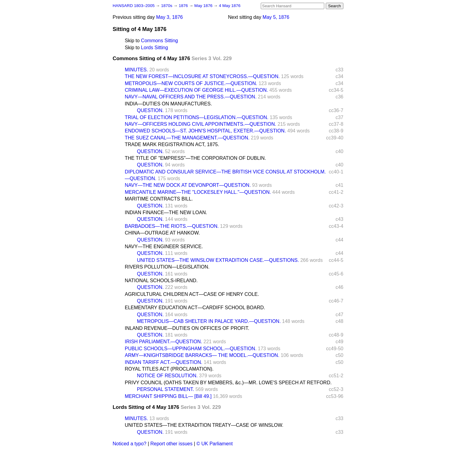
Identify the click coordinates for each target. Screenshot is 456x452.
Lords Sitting (154, 47)
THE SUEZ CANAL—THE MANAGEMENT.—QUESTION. (187, 137)
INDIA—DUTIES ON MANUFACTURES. (168, 103)
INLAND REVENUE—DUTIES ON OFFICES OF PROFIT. (187, 328)
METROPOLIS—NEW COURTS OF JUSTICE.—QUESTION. (191, 83)
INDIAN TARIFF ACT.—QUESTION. (163, 362)
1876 (184, 5)
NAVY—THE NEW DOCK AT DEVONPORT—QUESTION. (188, 185)
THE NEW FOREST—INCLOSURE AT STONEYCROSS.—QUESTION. (202, 76)
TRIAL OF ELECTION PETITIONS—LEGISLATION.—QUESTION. (196, 117)
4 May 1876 (229, 5)
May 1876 (203, 5)
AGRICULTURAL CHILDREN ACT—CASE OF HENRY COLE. (192, 294)
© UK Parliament (214, 443)
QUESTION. (150, 110)
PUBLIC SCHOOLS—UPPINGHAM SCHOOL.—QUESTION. (191, 348)
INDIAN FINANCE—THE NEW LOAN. (166, 212)
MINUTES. (136, 69)
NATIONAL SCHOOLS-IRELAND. (161, 280)
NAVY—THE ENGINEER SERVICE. (164, 246)
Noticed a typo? (129, 443)
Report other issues (171, 443)
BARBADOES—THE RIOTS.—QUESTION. (172, 226)
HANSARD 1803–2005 (134, 5)
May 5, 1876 (276, 17)
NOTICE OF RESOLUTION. (167, 375)
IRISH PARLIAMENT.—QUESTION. (163, 341)
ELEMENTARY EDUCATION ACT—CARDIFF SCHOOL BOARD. (195, 307)
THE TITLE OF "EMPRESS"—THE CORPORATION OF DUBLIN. (195, 158)
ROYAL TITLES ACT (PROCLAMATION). (169, 369)
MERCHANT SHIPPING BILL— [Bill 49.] (168, 396)
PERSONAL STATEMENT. (165, 389)
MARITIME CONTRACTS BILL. (159, 198)
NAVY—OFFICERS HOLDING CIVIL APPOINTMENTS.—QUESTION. (200, 124)
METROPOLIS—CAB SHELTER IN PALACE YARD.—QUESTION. (209, 321)
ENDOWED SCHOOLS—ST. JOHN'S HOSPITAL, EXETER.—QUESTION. (205, 130)
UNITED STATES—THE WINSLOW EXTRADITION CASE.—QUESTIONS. (218, 260)
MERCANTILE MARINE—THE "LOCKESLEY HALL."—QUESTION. (198, 192)
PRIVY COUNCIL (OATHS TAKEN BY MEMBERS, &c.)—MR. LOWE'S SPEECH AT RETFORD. (228, 382)
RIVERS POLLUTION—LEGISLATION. (167, 266)
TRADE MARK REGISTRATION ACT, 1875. (172, 144)
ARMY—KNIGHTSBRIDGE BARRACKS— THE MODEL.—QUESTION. (202, 355)
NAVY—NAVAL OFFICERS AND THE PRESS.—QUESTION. (191, 96)
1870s (167, 5)
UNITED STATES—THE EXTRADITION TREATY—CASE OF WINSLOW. (204, 425)
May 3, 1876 (169, 17)
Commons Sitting (159, 40)
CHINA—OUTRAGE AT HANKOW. (162, 232)
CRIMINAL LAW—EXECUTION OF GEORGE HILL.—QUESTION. (196, 90)
